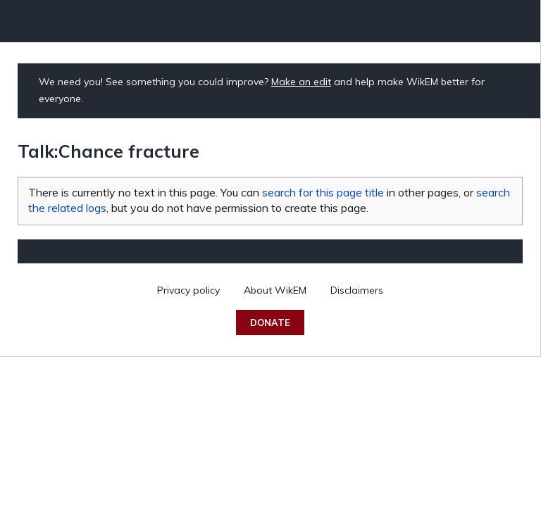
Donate (270, 322)
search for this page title (323, 192)
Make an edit (301, 81)
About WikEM (275, 290)
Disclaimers (356, 290)
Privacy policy (188, 290)
